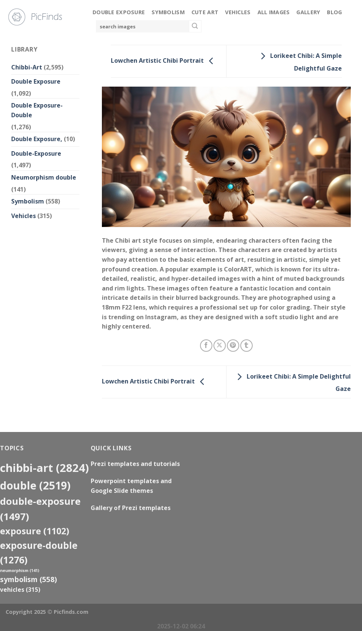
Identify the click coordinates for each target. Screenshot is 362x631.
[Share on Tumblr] (246, 345)
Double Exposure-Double (37, 110)
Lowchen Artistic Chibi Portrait (164, 60)
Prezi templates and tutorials (135, 464)
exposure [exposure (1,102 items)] (34, 531)
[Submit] (195, 26)
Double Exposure (119, 12)
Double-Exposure (36, 153)
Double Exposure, (36, 139)
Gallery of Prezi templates (131, 508)
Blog (334, 12)
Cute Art (204, 12)
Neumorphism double (43, 177)
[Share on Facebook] (206, 345)
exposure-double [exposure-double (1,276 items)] (39, 552)
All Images (274, 12)
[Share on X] (219, 345)
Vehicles (237, 12)
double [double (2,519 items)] (35, 485)
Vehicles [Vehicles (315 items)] (20, 589)
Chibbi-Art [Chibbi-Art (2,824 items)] (44, 467)
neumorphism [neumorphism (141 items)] (19, 570)
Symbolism (168, 12)
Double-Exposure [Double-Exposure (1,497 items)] (40, 509)
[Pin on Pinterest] (233, 345)
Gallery (308, 12)
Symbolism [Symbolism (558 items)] (28, 579)
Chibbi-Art (26, 67)
